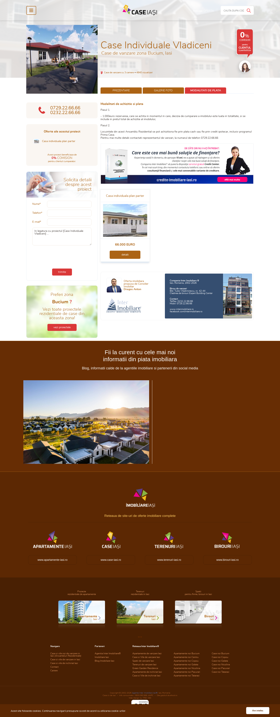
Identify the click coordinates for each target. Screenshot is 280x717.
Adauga (203, 11)
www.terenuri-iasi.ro (169, 559)
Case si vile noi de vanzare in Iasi (65, 654)
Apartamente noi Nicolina (187, 668)
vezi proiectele (62, 327)
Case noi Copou (220, 657)
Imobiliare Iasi (102, 657)
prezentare (121, 90)
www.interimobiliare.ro (182, 309)
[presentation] (62, 256)
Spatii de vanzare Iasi (143, 661)
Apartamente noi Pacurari (187, 672)
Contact (54, 667)
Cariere (54, 670)
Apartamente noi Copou (186, 661)
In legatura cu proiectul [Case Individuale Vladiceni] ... (62, 236)
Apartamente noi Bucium (187, 653)
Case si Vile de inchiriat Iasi (146, 675)
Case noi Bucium (220, 653)
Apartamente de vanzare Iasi (147, 653)
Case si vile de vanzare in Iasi (65, 659)
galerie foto (163, 90)
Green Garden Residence (145, 668)
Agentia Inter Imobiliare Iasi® (145, 693)
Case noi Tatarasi (220, 672)
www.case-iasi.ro (111, 559)
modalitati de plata (205, 90)
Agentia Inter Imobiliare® (108, 653)
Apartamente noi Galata (186, 664)
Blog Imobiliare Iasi (104, 661)
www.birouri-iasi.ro (227, 559)
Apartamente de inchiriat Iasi (147, 672)
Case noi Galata (220, 661)
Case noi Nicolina (221, 664)
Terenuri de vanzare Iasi (144, 664)
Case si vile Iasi (109, 695)
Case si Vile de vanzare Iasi (146, 657)
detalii (125, 254)
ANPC (150, 695)
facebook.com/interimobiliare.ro (186, 311)
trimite (62, 272)
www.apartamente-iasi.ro (52, 559)
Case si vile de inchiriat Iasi (64, 663)
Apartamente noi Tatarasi (187, 675)
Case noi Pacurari (221, 668)
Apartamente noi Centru (186, 657)
